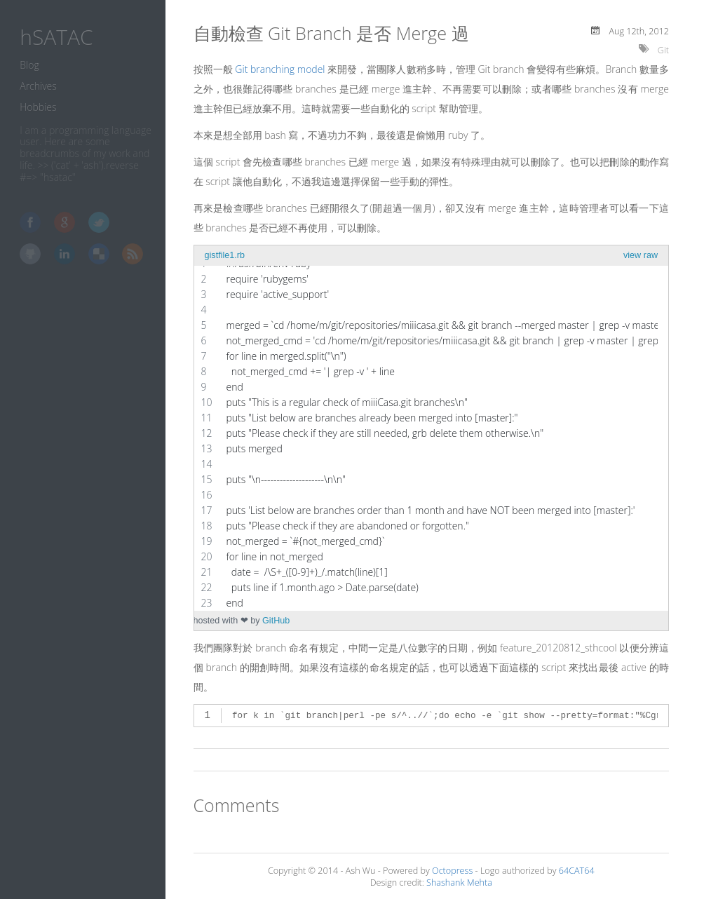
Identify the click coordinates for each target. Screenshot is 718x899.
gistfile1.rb (225, 255)
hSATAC (56, 36)
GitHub (30, 253)
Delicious (98, 253)
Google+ (64, 222)
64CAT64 (577, 871)
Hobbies (38, 107)
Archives (38, 86)
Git (663, 50)
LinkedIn (64, 253)
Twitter (98, 222)
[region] (426, 433)
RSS (132, 253)
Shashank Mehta (459, 882)
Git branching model (280, 69)
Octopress (452, 871)
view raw (640, 255)
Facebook (30, 222)
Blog (29, 65)
